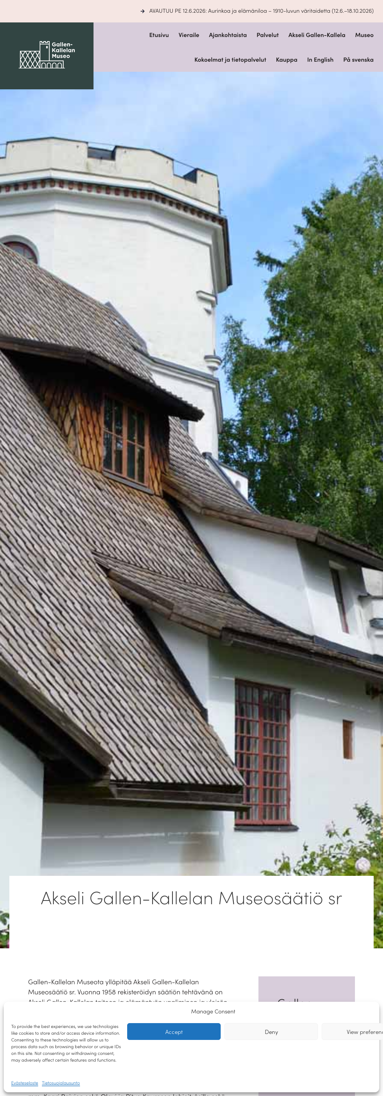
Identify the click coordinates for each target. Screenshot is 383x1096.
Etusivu (159, 35)
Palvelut (268, 35)
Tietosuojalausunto (61, 1083)
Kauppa (287, 59)
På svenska (358, 59)
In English (320, 59)
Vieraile (188, 35)
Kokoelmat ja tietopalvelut (230, 59)
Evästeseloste (24, 1083)
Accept (174, 1031)
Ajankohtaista (228, 35)
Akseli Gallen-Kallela (316, 35)
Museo (364, 35)
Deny (271, 1031)
